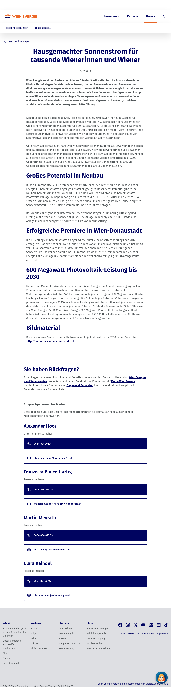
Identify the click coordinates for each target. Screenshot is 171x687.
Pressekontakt (42, 27)
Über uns (132, 5)
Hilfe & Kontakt (11, 663)
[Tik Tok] (166, 624)
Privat (104, 5)
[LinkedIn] (158, 624)
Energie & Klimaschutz (70, 643)
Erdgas (34, 633)
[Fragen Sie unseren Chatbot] (162, 678)
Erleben (7, 658)
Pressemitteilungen (16, 27)
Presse (150, 16)
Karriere (132, 16)
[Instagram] (127, 624)
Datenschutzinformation (141, 633)
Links (90, 623)
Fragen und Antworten (80, 385)
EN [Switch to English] (149, 5)
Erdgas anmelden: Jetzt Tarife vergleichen (12, 644)
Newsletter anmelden (98, 648)
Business (117, 5)
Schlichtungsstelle (96, 633)
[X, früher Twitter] (135, 624)
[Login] (160, 5)
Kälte (33, 638)
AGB (123, 633)
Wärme (34, 643)
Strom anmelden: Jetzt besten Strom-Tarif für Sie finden (14, 632)
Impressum (162, 633)
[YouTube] (143, 624)
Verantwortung (66, 648)
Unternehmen (110, 16)
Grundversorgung (96, 638)
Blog (5, 653)
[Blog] (150, 624)
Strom (34, 628)
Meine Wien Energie (123, 381)
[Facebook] (120, 624)
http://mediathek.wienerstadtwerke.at (50, 341)
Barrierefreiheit (95, 643)
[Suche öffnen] (163, 16)
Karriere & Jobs (67, 633)
